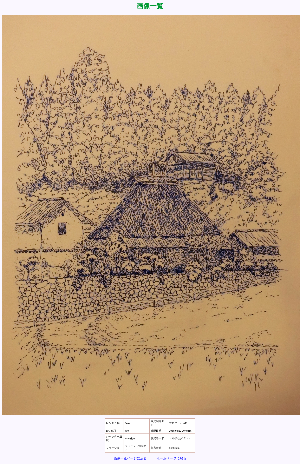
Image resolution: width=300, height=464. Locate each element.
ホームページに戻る (171, 458)
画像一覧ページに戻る (130, 458)
